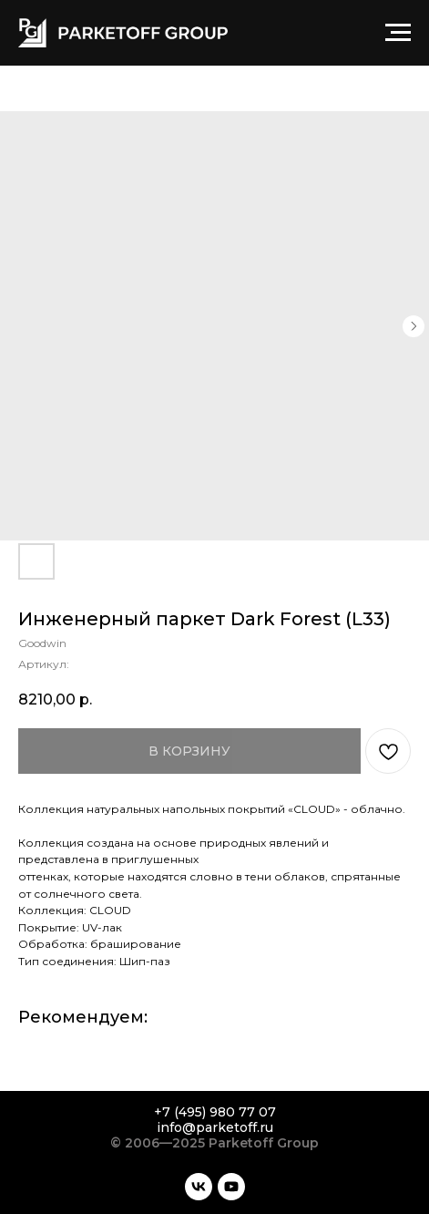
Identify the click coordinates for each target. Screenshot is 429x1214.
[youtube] (231, 1186)
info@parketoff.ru (215, 1127)
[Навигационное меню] (398, 33)
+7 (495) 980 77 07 (215, 1112)
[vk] (198, 1186)
